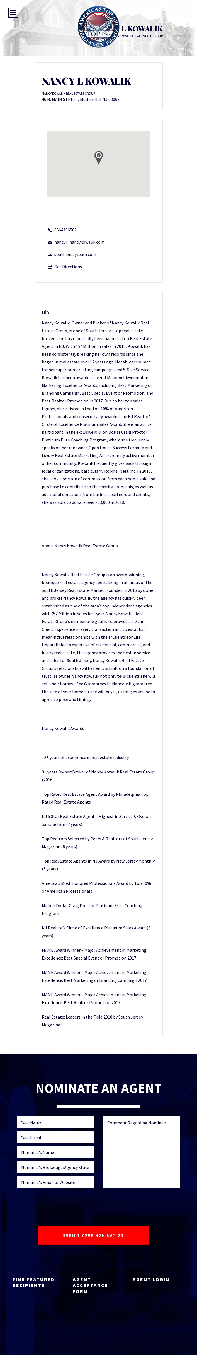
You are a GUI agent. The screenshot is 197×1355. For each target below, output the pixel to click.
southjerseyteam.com (75, 254)
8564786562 (65, 230)
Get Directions (68, 266)
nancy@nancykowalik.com (79, 242)
